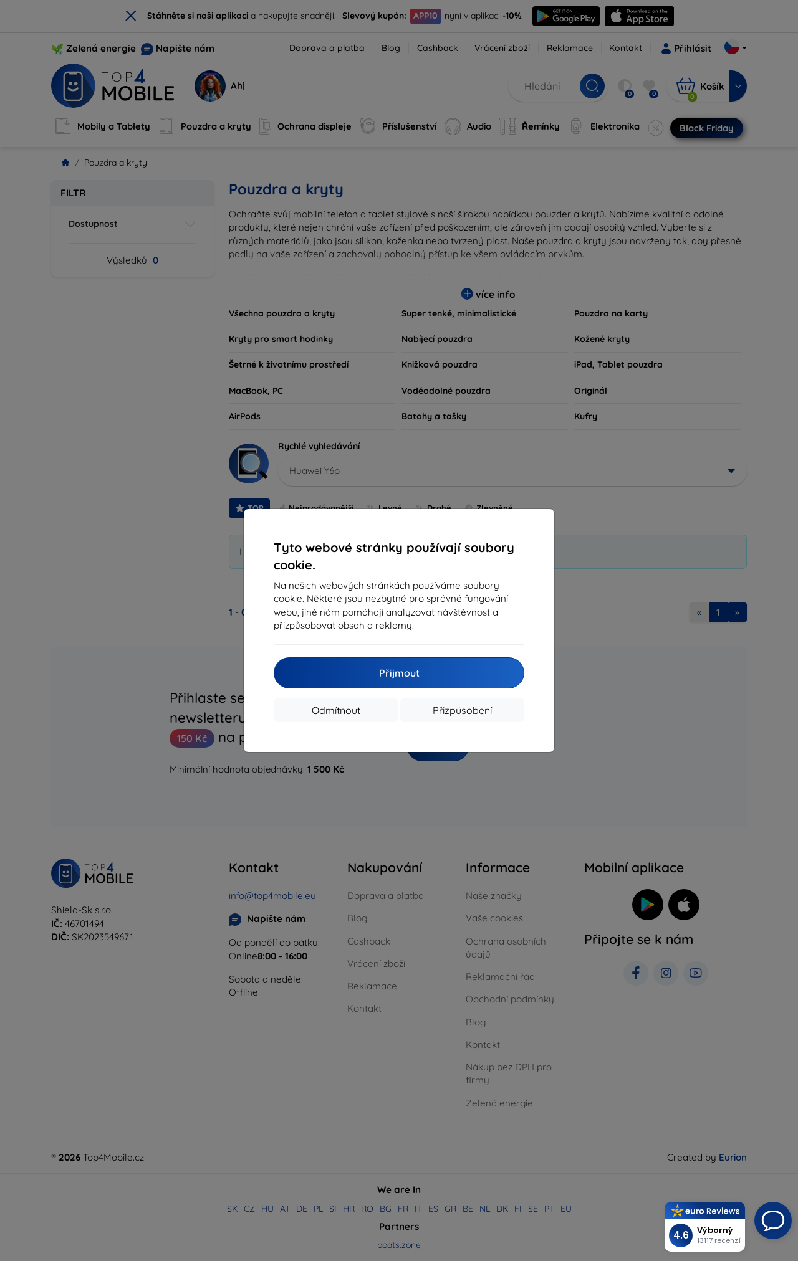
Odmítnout (336, 710)
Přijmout (399, 673)
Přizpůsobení (462, 710)
